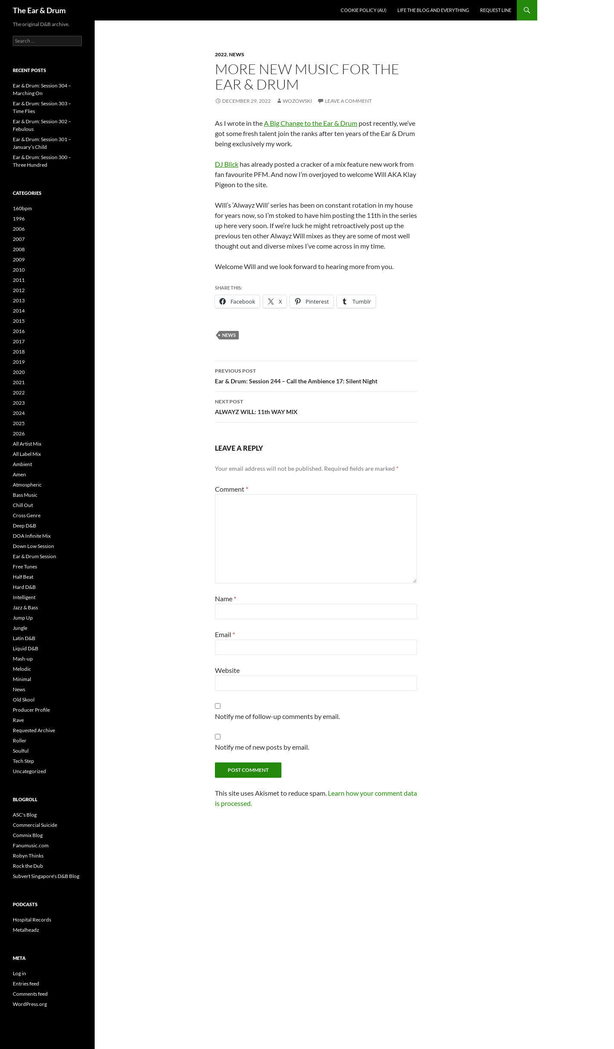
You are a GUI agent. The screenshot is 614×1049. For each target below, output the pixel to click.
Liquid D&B (25, 648)
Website (227, 670)
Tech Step (23, 761)
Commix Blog (28, 835)
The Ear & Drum (39, 10)
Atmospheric (27, 484)
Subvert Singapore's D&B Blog (46, 876)
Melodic (22, 669)
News (236, 54)
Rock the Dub (28, 866)
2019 (19, 362)
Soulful (21, 751)
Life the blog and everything (433, 10)
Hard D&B (24, 587)
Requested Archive (34, 730)
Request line (495, 10)
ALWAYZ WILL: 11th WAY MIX (316, 406)
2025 (19, 423)
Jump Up (23, 617)
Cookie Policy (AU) (363, 10)
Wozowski (297, 101)
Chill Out (23, 505)
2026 (19, 433)
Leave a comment (348, 101)
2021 (19, 382)
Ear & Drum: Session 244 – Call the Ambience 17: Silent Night (316, 375)
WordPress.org (30, 1004)
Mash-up (23, 658)
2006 (19, 229)
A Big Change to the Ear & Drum (310, 123)
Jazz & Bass (25, 607)
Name (225, 598)
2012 (19, 290)
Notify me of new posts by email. (262, 747)
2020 (19, 372)
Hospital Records (32, 919)
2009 (19, 259)
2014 (19, 310)
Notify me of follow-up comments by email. (277, 716)
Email (225, 634)
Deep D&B (24, 525)
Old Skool (24, 699)
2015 (19, 321)
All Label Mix (27, 454)
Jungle (20, 628)
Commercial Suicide (35, 825)
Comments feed (30, 994)
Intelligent (24, 597)
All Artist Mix (27, 443)
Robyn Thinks (28, 855)
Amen (19, 474)
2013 (19, 300)
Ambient (22, 464)
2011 (19, 280)
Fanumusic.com (31, 845)
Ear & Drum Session (34, 556)
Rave (18, 720)
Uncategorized (29, 771)
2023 (19, 403)
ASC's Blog (25, 814)
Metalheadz (26, 930)
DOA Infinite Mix (32, 536)
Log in (19, 973)
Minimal (22, 679)
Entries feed (26, 983)
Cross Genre (27, 515)
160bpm (22, 208)
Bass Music (25, 495)
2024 (19, 413)
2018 (19, 351)
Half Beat (23, 577)
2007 (19, 239)
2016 (19, 331)
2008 (19, 249)
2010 (19, 270)
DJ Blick (226, 164)
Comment (231, 489)
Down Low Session (33, 546)
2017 (19, 341)
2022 (221, 54)
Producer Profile (31, 710)
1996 (19, 218)
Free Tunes (25, 566)
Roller (19, 740)
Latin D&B (24, 638)
